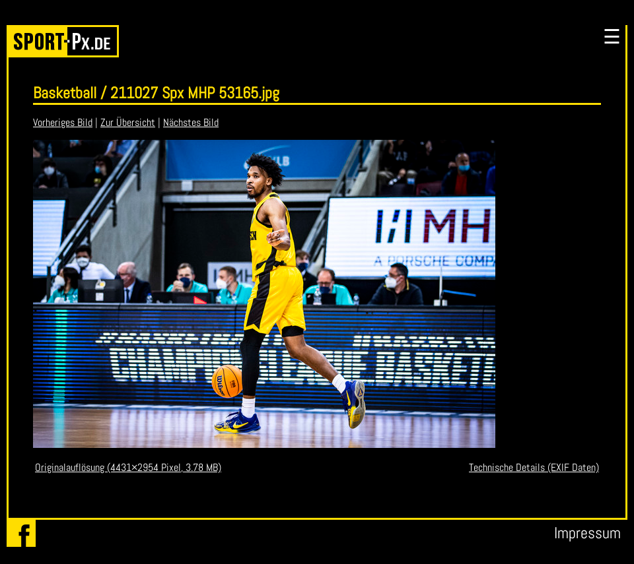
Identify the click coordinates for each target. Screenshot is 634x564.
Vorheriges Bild (62, 122)
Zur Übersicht (127, 122)
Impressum (587, 532)
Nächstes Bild (191, 122)
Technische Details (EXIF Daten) (534, 467)
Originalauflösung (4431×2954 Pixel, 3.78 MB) (128, 467)
